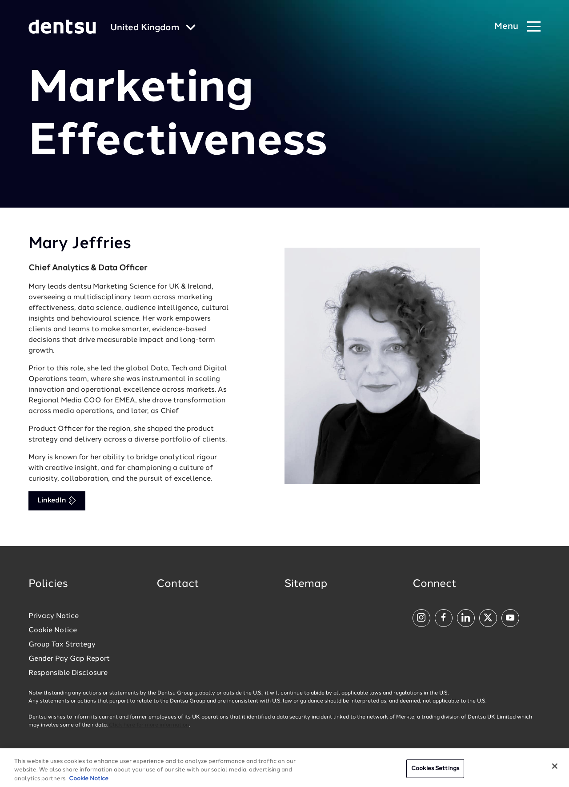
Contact (177, 584)
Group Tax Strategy (62, 644)
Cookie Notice (52, 630)
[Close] (555, 768)
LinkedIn (56, 500)
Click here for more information (149, 725)
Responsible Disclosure (68, 673)
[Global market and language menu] (153, 28)
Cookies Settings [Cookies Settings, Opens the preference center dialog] (435, 771)
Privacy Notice (53, 616)
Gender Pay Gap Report (69, 659)
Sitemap (305, 584)
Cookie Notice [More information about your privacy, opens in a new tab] (88, 781)
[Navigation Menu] (517, 26)
